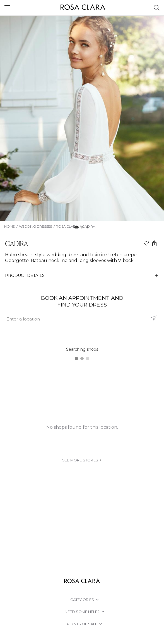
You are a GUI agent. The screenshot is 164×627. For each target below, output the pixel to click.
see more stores (82, 460)
